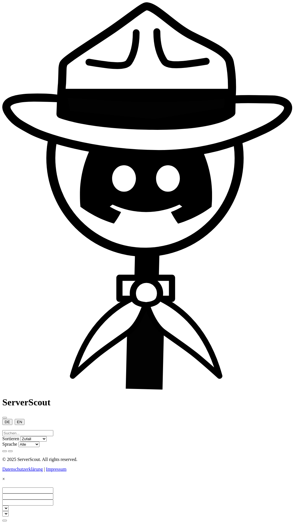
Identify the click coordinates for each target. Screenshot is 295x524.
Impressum (56, 469)
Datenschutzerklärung (22, 469)
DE (7, 422)
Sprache (9, 444)
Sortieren (10, 438)
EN (19, 422)
